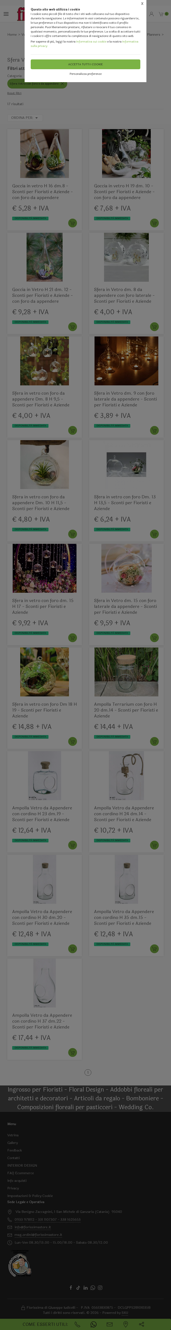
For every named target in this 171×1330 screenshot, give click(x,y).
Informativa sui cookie (91, 41)
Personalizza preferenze (86, 74)
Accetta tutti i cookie (85, 64)
